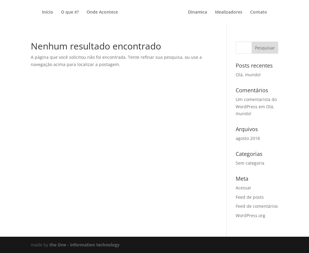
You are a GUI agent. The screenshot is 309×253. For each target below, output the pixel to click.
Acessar (243, 188)
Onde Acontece (102, 12)
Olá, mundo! (248, 74)
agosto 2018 (248, 138)
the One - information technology (84, 245)
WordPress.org (250, 215)
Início (47, 12)
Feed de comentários (257, 206)
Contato (258, 12)
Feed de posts (250, 197)
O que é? (70, 12)
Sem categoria (250, 163)
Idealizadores (228, 12)
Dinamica (197, 12)
